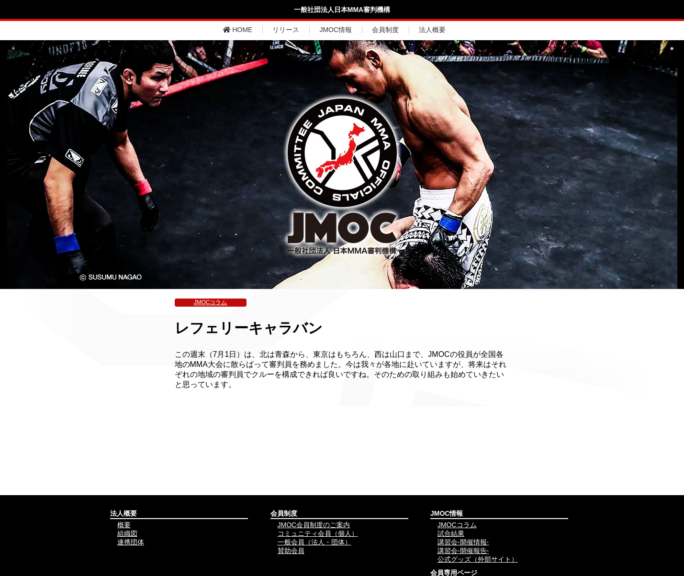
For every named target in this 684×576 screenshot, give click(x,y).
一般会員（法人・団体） (314, 542)
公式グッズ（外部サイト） (477, 559)
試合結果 (450, 533)
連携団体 (130, 542)
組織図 (127, 533)
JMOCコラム (210, 302)
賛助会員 (291, 550)
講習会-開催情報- (463, 542)
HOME (238, 29)
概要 (124, 525)
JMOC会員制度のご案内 (314, 525)
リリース (285, 29)
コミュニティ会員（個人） (318, 533)
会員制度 (385, 29)
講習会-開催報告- (463, 550)
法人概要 (432, 29)
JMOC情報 (335, 29)
